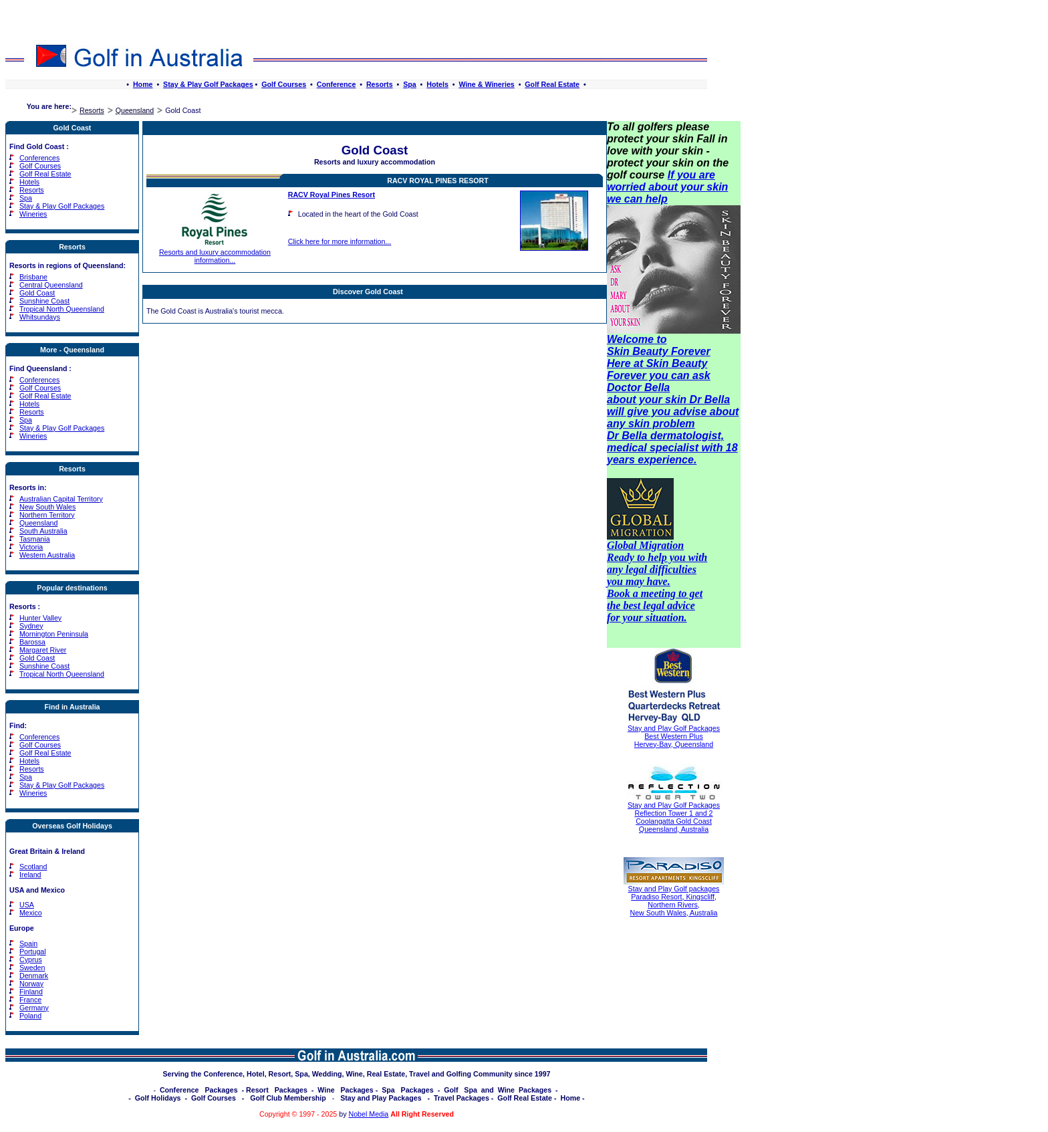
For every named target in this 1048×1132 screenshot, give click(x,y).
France (30, 1000)
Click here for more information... (340, 241)
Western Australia (47, 555)
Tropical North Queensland (61, 309)
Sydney (31, 626)
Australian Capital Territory (61, 499)
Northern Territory (47, 515)
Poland (30, 1016)
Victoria (31, 547)
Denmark (33, 976)
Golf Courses (283, 84)
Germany (34, 1008)
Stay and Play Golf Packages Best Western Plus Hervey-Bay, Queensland (674, 736)
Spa (409, 84)
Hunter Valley (40, 618)
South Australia (43, 531)
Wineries (33, 214)
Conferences (39, 158)
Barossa (32, 642)
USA (26, 905)
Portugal (32, 951)
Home (143, 84)
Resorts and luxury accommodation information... (215, 252)
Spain (28, 943)
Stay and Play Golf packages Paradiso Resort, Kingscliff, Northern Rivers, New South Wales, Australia (674, 901)
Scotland (33, 867)
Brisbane (33, 277)
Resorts (379, 84)
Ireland (30, 875)
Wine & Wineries (486, 84)
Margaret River (42, 650)
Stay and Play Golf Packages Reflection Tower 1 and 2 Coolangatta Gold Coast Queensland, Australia (674, 817)
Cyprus (30, 959)
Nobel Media (368, 1114)
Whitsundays (39, 317)
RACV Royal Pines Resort (438, 181)
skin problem (661, 423)
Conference (336, 84)
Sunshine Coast (44, 301)
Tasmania (34, 539)
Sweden (32, 968)
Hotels (437, 84)
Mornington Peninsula (53, 634)
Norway (31, 984)
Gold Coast (37, 293)
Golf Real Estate (552, 84)
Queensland (135, 110)
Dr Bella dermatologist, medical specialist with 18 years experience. (672, 447)
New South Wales (47, 507)
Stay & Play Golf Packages (208, 84)
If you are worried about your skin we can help (667, 187)
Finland (31, 992)
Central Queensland (51, 285)
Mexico (30, 913)
